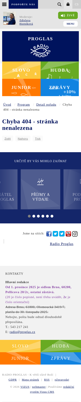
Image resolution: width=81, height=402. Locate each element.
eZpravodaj (62, 379)
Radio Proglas (61, 244)
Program (23, 104)
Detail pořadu (46, 104)
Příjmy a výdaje (40, 190)
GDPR (13, 379)
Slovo (21, 70)
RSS (47, 379)
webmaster (39, 386)
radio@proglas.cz (22, 332)
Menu (71, 23)
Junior (21, 87)
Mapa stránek (30, 379)
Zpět (8, 138)
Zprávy (60, 87)
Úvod (7, 104)
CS (76, 4)
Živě (68, 15)
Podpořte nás (23, 4)
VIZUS (24, 386)
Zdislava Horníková (26, 22)
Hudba (59, 70)
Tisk (38, 138)
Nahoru (23, 138)
